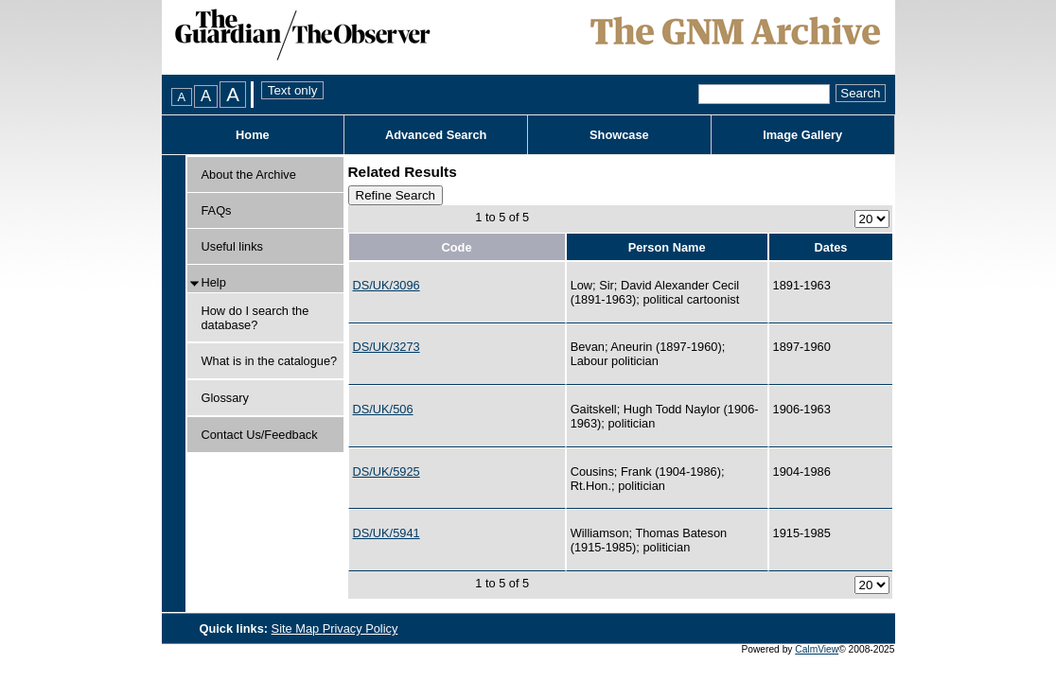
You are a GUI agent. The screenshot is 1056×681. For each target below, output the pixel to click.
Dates (831, 247)
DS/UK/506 (383, 409)
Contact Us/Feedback (260, 435)
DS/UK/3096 (386, 285)
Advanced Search (435, 135)
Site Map (297, 628)
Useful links (232, 246)
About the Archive (249, 174)
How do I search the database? (255, 318)
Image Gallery (802, 135)
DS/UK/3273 (386, 347)
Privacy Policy (360, 628)
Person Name (667, 247)
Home (253, 135)
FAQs (217, 210)
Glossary (226, 398)
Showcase (619, 135)
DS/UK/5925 (386, 471)
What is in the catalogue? (270, 361)
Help (214, 282)
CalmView (816, 649)
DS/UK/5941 (386, 533)
